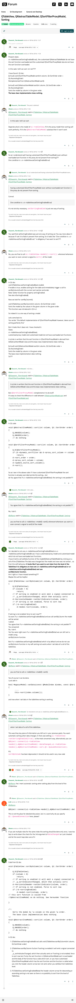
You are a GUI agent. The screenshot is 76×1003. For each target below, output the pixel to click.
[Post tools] (73, 98)
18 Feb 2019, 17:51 (24, 828)
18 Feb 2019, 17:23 (23, 802)
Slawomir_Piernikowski (15, 40)
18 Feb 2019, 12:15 (24, 251)
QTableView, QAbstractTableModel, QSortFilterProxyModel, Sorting (45, 515)
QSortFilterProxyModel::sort (18, 398)
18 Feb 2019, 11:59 (35, 231)
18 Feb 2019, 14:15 (24, 493)
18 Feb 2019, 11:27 (35, 40)
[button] (3, 1000)
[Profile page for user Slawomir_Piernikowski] (4, 41)
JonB (9, 802)
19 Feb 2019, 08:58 (35, 859)
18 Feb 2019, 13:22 (24, 372)
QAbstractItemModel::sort (54, 395)
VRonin (10, 109)
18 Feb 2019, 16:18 (24, 715)
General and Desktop (17, 24)
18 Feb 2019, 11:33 (35, 54)
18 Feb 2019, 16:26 (35, 780)
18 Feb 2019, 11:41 (35, 152)
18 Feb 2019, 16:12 (35, 663)
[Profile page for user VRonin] (4, 110)
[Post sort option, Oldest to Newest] (4, 31)
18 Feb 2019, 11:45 (24, 176)
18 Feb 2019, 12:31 (35, 279)
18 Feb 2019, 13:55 (35, 420)
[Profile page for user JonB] (4, 803)
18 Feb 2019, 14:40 (35, 548)
